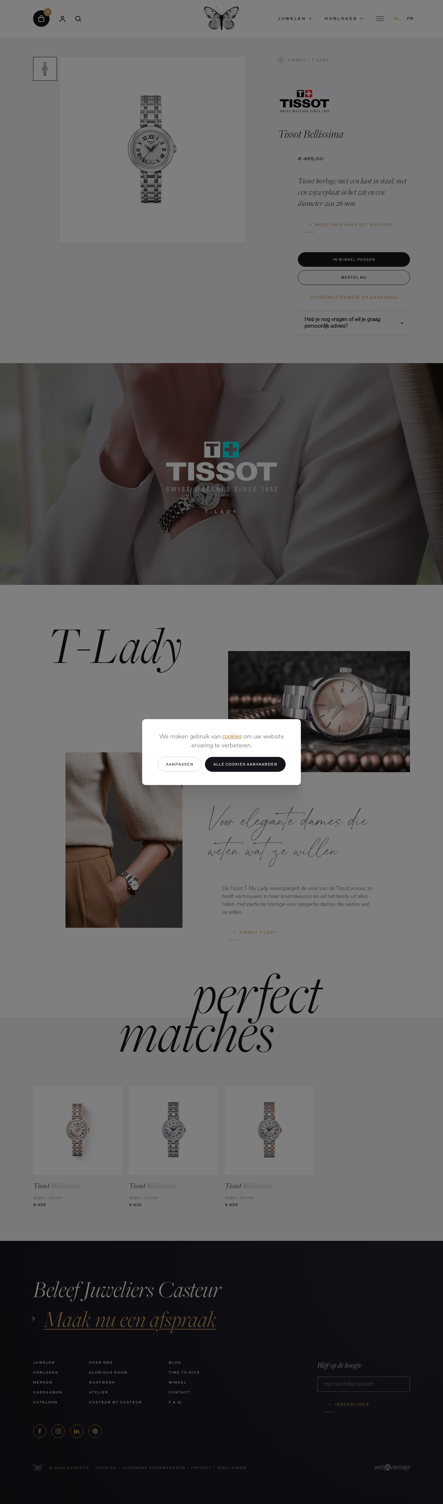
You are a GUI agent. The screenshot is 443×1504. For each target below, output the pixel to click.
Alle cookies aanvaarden (245, 764)
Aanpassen (179, 764)
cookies (232, 737)
